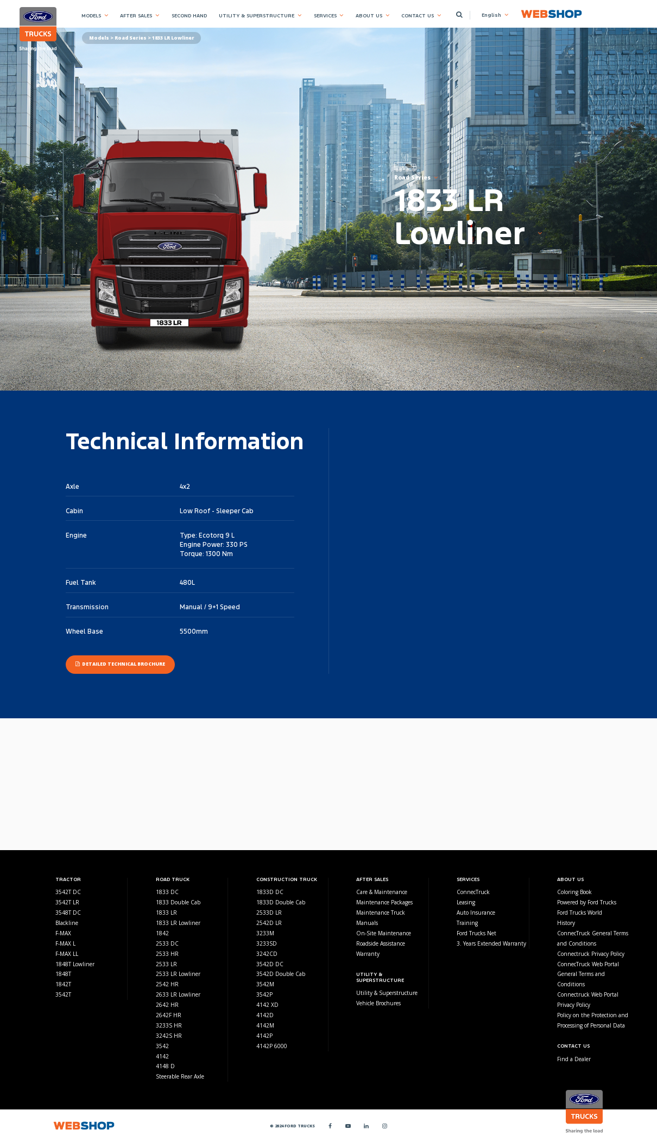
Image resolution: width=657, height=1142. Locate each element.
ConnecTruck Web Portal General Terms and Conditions (588, 974)
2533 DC (167, 943)
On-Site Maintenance (383, 933)
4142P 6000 (271, 1046)
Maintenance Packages (384, 902)
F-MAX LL (66, 954)
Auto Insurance (476, 912)
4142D (265, 1015)
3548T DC (68, 912)
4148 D (165, 1066)
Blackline (66, 923)
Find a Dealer (574, 1059)
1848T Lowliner (74, 964)
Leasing (466, 902)
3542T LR (67, 902)
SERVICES (325, 15)
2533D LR (269, 912)
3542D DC (269, 964)
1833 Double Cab (178, 902)
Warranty (368, 954)
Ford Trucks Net (476, 933)
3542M (265, 984)
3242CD (266, 954)
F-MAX (63, 933)
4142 (162, 1056)
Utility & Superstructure (387, 993)
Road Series (131, 38)
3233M (265, 933)
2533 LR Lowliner (178, 974)
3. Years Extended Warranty (491, 943)
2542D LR (269, 923)
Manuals (367, 923)
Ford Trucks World (579, 912)
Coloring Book (574, 892)
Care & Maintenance (381, 892)
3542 (162, 1046)
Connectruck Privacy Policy (590, 954)
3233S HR (169, 1025)
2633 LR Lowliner (178, 994)
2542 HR (167, 984)
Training (467, 923)
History (566, 923)
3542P (264, 994)
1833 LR (166, 912)
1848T (63, 974)
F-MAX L (65, 943)
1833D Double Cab (280, 902)
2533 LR (166, 964)
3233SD (266, 943)
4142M (265, 1025)
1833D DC (269, 892)
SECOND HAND (189, 15)
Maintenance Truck (380, 912)
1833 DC (167, 892)
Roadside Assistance (380, 943)
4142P (264, 1035)
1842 (162, 933)
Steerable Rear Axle (180, 1076)
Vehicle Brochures (378, 1003)
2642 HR (167, 1005)
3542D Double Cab (280, 974)
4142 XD (267, 1005)
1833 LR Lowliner (178, 923)
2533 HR (167, 954)
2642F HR (168, 1015)
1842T (63, 984)
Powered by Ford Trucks (586, 902)
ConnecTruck (473, 892)
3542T (63, 994)
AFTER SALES (136, 15)
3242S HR (169, 1035)
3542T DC (68, 892)
